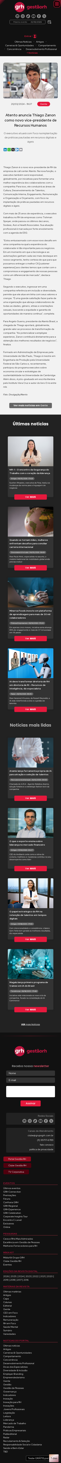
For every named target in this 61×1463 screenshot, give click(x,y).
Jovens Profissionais (14, 1409)
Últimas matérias (12, 1291)
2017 (19, 1279)
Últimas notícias (11, 1345)
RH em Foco (9, 1323)
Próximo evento (27, 22)
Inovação (8, 1398)
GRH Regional (10, 1205)
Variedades (9, 1334)
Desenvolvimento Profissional (41, 49)
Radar (6, 1437)
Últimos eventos (11, 1188)
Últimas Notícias (23, 41)
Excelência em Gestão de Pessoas (21, 1242)
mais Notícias (30, 1024)
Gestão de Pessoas (13, 1388)
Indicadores (9, 1316)
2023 (28, 1276)
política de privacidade (41, 1149)
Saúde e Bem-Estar (13, 1448)
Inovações (8, 1405)
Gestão (7, 1384)
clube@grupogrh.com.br (40, 1135)
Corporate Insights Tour (15, 1216)
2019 (5, 1279)
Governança (9, 1391)
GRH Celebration (12, 1212)
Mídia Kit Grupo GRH (14, 1257)
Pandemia (8, 1426)
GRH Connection (12, 1191)
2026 (6, 1276)
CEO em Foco (10, 1312)
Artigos (40, 41)
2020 (50, 1276)
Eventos (7, 1264)
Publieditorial (10, 1434)
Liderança (8, 1419)
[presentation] (31, 1092)
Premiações (9, 1195)
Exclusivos (8, 1223)
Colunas (7, 1302)
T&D (5, 1451)
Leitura (7, 1416)
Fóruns (6, 1198)
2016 (26, 1279)
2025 (13, 1276)
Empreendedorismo (14, 1377)
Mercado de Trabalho (14, 1423)
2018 (12, 1279)
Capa (6, 1298)
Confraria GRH (10, 1202)
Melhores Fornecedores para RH (20, 1245)
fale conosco (46, 1144)
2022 (35, 1276)
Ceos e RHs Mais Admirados (18, 1238)
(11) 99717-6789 (45, 1140)
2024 (21, 1276)
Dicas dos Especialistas (15, 1366)
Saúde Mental (10, 1326)
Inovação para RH (12, 1402)
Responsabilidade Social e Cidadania (22, 1444)
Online (6, 1227)
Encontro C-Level (12, 1220)
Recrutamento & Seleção (16, 1441)
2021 (42, 1276)
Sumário (7, 1330)
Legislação (9, 1412)
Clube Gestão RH (12, 1261)
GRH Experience (12, 1209)
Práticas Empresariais (14, 1430)
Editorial (7, 1305)
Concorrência (14, 49)
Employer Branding (13, 1373)
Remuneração (10, 1319)
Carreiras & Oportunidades (19, 45)
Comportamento (47, 45)
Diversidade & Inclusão (15, 1370)
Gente (43, 104)
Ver (30, 497)
